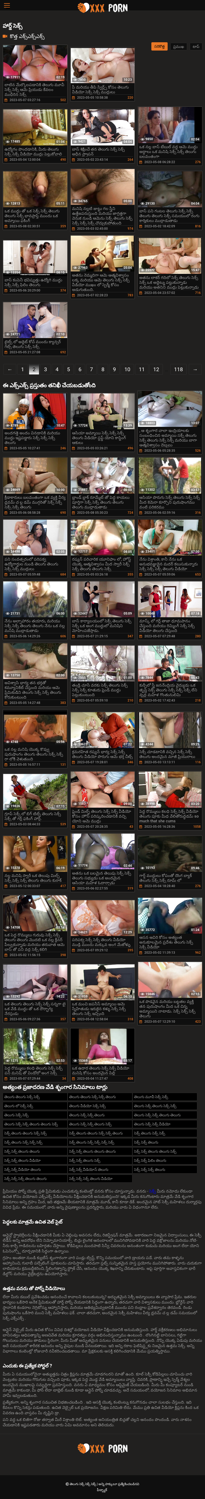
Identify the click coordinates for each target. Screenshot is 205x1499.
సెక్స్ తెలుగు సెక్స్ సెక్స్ (149, 1133)
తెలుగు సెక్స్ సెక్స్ (16, 1115)
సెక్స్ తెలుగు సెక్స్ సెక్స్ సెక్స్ (23, 1142)
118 (178, 369)
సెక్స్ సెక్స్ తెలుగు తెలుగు (22, 1151)
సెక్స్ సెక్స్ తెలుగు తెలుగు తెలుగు (92, 1151)
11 (142, 369)
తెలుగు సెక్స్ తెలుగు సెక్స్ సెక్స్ (155, 1106)
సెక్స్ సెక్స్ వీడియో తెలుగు (22, 1169)
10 (127, 369)
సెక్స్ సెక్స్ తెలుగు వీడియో (22, 1160)
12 (156, 369)
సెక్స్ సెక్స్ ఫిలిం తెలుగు (150, 1160)
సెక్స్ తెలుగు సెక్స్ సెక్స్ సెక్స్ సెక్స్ (91, 1142)
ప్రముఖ (178, 46)
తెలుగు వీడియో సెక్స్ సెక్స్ (87, 1106)
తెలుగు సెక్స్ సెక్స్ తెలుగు (87, 1115)
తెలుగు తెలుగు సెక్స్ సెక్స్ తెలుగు (92, 1097)
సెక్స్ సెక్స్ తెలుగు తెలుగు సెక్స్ (155, 1151)
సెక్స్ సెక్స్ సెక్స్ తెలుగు (149, 1169)
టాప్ (196, 46)
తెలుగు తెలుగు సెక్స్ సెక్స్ (22, 1097)
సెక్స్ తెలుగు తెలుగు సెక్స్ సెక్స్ (25, 1133)
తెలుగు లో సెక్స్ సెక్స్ (18, 1106)
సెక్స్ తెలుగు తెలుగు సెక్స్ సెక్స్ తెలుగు (96, 1133)
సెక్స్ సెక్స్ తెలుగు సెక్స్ (84, 1160)
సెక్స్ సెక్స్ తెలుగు (146, 1142)
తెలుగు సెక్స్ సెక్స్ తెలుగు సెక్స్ (90, 1124)
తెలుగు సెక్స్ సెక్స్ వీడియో (152, 1124)
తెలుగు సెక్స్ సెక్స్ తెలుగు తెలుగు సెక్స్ (31, 1124)
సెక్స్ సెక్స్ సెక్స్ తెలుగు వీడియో (91, 1178)
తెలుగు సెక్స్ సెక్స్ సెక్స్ (83, 1484)
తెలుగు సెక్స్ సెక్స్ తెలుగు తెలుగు (157, 1115)
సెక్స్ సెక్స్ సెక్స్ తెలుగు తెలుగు (25, 1178)
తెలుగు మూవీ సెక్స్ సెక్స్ (151, 1097)
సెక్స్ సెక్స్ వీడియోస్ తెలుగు (88, 1169)
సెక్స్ (153, 1191)
